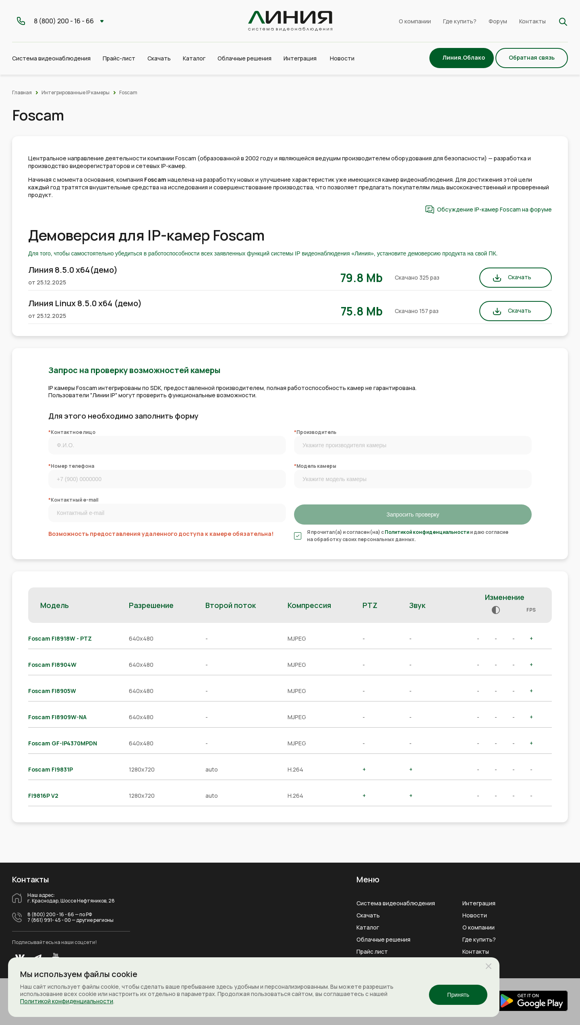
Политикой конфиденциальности (427, 532)
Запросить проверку (412, 514)
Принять (458, 995)
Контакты (532, 21)
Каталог (367, 927)
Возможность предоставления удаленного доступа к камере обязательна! (160, 533)
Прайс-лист (119, 58)
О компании (415, 21)
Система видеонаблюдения (395, 903)
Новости (342, 58)
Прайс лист (372, 951)
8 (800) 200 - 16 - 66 (50, 914)
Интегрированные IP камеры (75, 92)
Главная (22, 92)
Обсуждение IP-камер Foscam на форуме (494, 209)
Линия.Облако (463, 57)
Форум (498, 21)
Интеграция (478, 903)
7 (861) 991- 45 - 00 (49, 920)
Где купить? (459, 21)
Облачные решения (383, 939)
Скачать (159, 58)
